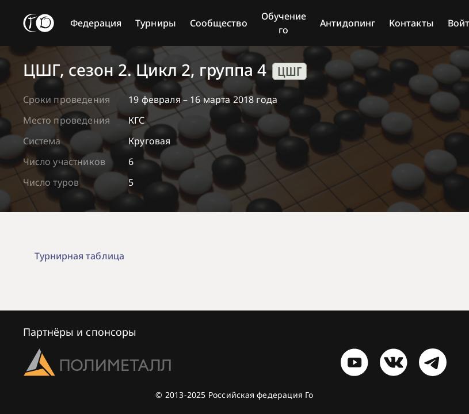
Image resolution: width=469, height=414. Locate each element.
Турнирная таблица (79, 256)
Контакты (411, 23)
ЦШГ (289, 71)
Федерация (96, 23)
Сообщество (218, 23)
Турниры (155, 23)
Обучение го (284, 23)
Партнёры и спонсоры (80, 332)
